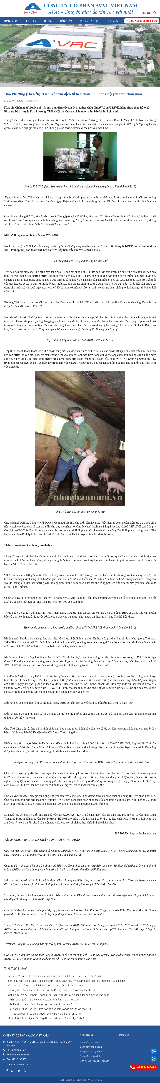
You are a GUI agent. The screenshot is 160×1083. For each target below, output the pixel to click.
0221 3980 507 (18, 1050)
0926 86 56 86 (22, 1054)
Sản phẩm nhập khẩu (90, 1056)
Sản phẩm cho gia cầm (91, 1047)
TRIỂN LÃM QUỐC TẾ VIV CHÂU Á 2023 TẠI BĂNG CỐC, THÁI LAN (44, 999)
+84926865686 (146, 1067)
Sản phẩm (66, 21)
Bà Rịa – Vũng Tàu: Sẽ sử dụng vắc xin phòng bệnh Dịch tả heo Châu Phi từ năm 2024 (54, 976)
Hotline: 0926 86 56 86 (142, 20)
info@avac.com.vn (23, 1064)
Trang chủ (10, 21)
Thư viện (113, 21)
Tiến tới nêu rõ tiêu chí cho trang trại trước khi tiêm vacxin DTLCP (43, 1004)
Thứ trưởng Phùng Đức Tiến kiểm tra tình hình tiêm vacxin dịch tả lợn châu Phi (49, 1009)
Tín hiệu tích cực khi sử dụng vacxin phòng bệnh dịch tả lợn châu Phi (44, 1013)
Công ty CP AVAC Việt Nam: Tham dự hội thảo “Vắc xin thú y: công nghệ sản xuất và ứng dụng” (59, 994)
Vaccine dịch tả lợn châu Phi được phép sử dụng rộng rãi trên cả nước (46, 985)
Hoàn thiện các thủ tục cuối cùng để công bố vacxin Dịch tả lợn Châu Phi (47, 1018)
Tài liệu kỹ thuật (90, 21)
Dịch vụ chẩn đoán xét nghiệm (94, 1061)
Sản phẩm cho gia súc (91, 1051)
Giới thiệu (30, 21)
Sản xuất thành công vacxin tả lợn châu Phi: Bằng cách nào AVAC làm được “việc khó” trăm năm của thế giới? (67, 980)
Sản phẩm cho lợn (89, 1042)
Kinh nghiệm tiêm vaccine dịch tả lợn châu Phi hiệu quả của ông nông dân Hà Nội (51, 990)
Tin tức (48, 21)
